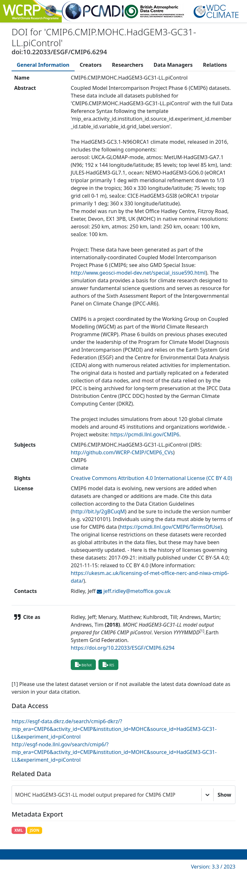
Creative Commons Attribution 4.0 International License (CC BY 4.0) (151, 478)
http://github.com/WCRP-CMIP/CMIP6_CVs (122, 452)
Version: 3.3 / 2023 (213, 866)
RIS (108, 664)
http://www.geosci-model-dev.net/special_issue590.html (138, 272)
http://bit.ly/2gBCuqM (98, 511)
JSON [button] (34, 830)
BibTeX (83, 664)
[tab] (43, 64)
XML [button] (18, 830)
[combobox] (15, 795)
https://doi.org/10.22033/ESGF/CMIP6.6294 (123, 647)
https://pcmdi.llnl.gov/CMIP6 (144, 434)
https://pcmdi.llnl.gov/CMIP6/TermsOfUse (170, 526)
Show (224, 794)
